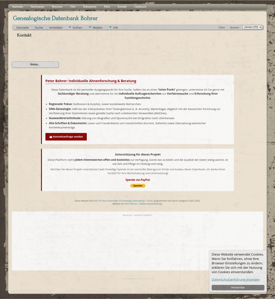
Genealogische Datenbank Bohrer (55, 18)
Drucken (234, 27)
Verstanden (238, 287)
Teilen (222, 27)
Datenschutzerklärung (151, 203)
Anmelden (56, 28)
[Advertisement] (137, 243)
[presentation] (38, 51)
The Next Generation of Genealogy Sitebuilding (121, 200)
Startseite (22, 28)
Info (115, 28)
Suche (39, 28)
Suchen (77, 28)
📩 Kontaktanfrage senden (66, 136)
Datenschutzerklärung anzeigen (236, 279)
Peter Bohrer (131, 203)
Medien (98, 28)
